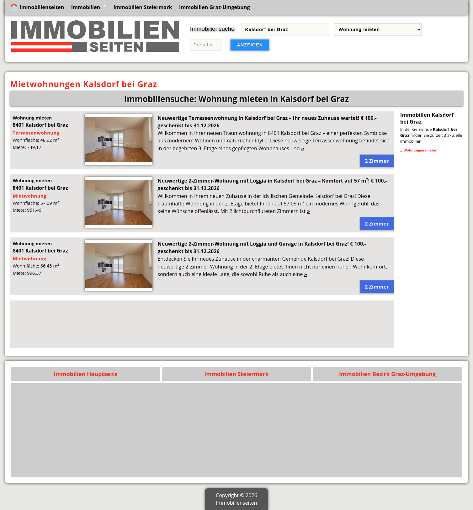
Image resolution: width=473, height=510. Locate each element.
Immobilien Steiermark (143, 7)
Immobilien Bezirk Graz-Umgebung (387, 374)
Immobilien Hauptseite (86, 374)
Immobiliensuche (212, 28)
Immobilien (85, 7)
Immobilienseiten (41, 7)
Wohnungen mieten (420, 150)
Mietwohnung (29, 196)
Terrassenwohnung (36, 133)
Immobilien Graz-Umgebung (214, 7)
